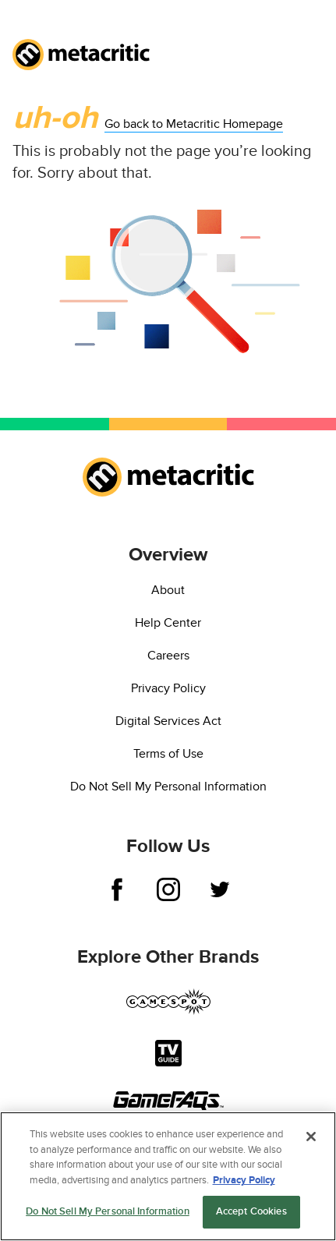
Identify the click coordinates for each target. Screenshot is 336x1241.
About (168, 590)
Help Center (168, 623)
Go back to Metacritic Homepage (193, 124)
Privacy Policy (168, 688)
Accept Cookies (251, 1213)
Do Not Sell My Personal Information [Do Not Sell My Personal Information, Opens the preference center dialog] (107, 1213)
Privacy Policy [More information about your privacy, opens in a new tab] (244, 1181)
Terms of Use (168, 754)
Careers (168, 655)
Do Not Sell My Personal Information (168, 786)
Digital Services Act (168, 721)
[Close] (311, 1138)
